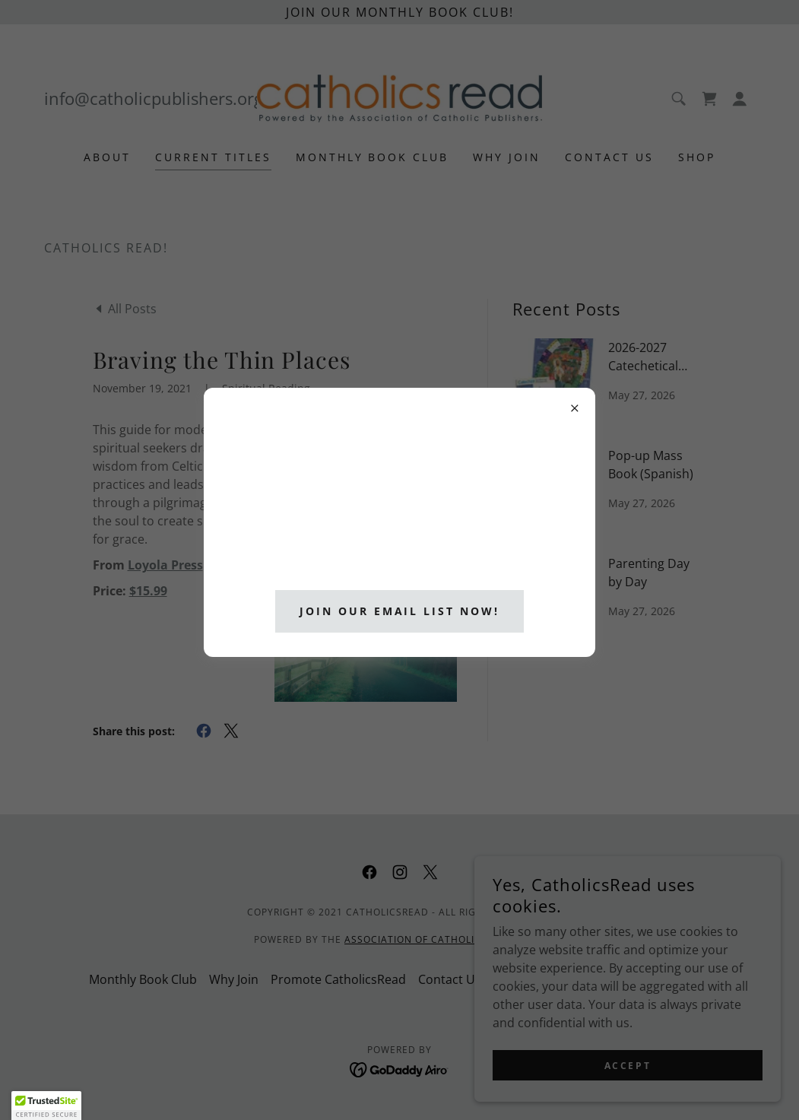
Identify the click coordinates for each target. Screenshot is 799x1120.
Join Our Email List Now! (400, 611)
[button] (46, 1105)
